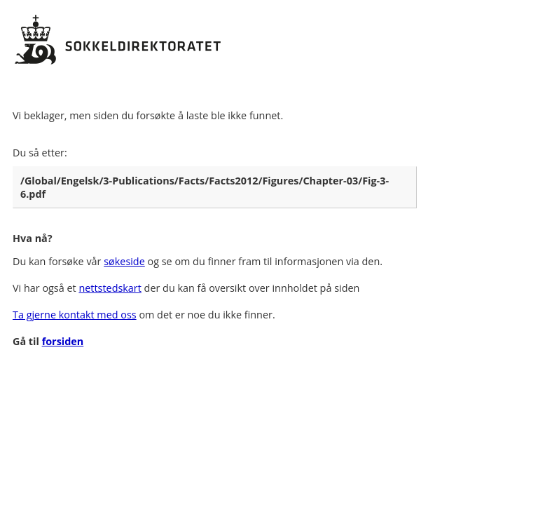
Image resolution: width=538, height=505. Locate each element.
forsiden (63, 341)
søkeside (124, 261)
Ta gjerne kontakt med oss (75, 314)
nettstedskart (109, 288)
